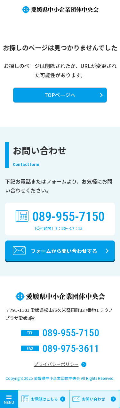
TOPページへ (60, 95)
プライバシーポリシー (56, 364)
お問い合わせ (93, 399)
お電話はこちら (44, 399)
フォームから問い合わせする (64, 251)
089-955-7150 (68, 216)
